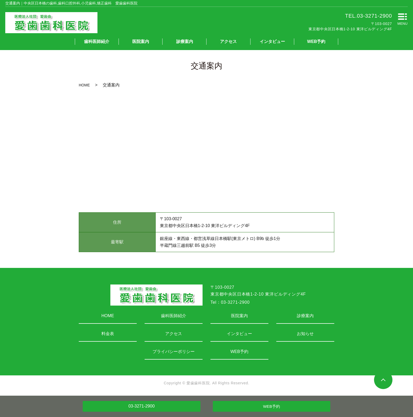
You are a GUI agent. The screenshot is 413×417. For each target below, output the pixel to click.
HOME (84, 85)
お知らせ (305, 333)
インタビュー (272, 41)
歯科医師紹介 (96, 41)
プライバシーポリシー (174, 351)
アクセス (228, 41)
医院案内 (140, 41)
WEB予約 (316, 41)
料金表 (107, 333)
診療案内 (184, 41)
